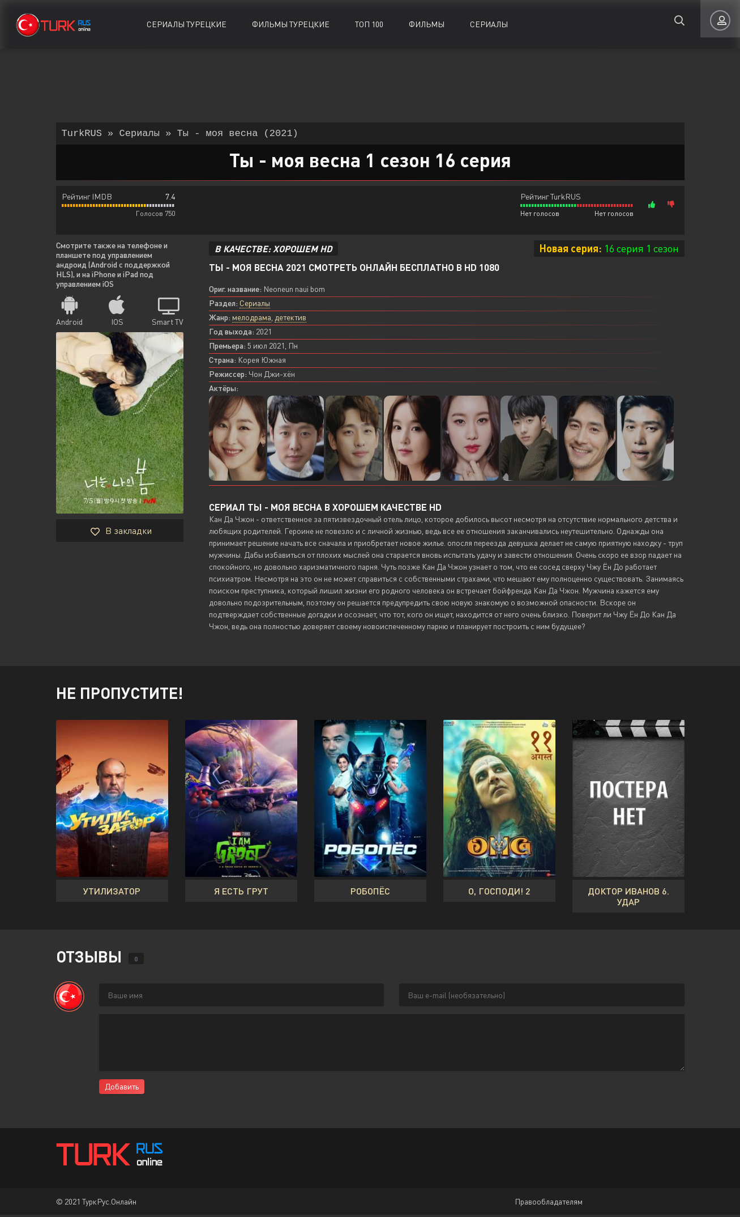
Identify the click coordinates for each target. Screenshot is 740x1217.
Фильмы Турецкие (291, 24)
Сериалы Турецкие (186, 24)
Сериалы (489, 24)
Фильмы (426, 24)
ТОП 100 (369, 24)
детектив (290, 319)
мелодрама (251, 319)
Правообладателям (549, 1203)
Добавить (122, 1088)
